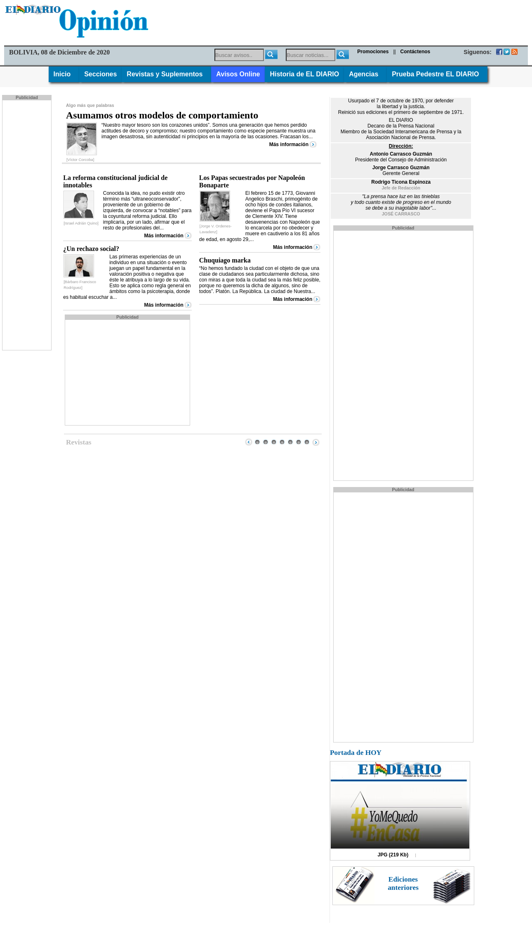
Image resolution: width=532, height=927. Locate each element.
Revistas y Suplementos (166, 74)
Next (316, 442)
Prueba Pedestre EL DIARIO (437, 74)
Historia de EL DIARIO (304, 74)
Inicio (64, 74)
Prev (248, 442)
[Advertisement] (27, 224)
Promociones (372, 51)
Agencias (365, 74)
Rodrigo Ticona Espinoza (401, 182)
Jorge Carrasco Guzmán (401, 167)
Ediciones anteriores (403, 883)
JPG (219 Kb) (393, 855)
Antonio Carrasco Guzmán (401, 154)
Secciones (100, 74)
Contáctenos (415, 51)
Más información (288, 144)
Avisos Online (238, 74)
